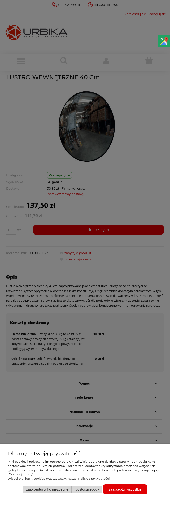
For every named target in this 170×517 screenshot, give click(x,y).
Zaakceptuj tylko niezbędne (47, 489)
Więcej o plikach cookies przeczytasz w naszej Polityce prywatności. (59, 478)
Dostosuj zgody (87, 489)
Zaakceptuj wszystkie (125, 489)
